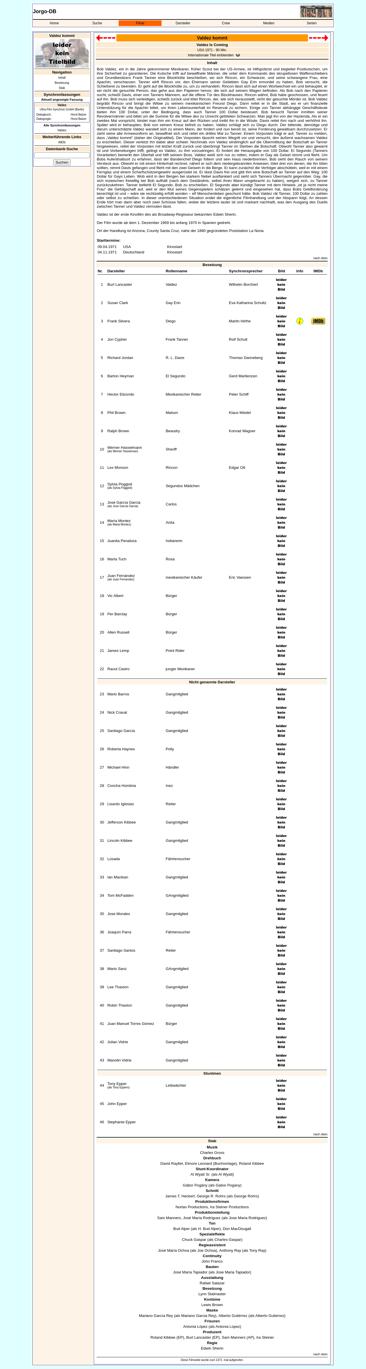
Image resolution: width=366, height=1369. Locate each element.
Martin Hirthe (240, 321)
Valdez (62, 130)
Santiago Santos (121, 950)
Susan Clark (117, 303)
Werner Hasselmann (124, 447)
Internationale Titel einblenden (211, 55)
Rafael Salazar (212, 1283)
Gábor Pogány (195, 1185)
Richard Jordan (120, 358)
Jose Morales (118, 914)
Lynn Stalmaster (212, 1294)
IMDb (61, 142)
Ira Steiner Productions (229, 1207)
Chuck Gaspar (194, 1239)
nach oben (320, 258)
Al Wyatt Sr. (200, 1174)
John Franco (212, 1261)
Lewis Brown (212, 1305)
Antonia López (195, 1326)
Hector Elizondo (120, 394)
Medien (268, 23)
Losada (113, 859)
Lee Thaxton (117, 987)
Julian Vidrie (117, 1042)
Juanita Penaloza (121, 541)
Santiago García (121, 731)
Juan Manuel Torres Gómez (130, 1023)
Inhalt (61, 77)
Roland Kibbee (251, 1163)
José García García (123, 502)
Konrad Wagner (242, 431)
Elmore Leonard (198, 1163)
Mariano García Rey (156, 1316)
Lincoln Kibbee (119, 840)
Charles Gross (212, 1152)
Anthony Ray (230, 1250)
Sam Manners (169, 1218)
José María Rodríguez (201, 1218)
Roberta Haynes (121, 749)
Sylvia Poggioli (119, 484)
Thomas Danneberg (246, 358)
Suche (97, 23)
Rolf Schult (238, 339)
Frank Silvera (118, 321)
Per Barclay (117, 614)
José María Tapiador (190, 1272)
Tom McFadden (120, 895)
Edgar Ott (237, 467)
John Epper (117, 1104)
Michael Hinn (118, 767)
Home (54, 23)
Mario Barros (118, 694)
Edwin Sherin (212, 1348)
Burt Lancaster (119, 284)
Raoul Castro (118, 669)
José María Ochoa (173, 1250)
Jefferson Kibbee (121, 822)
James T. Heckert (180, 1196)
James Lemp (118, 650)
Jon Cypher (117, 339)
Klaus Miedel (240, 412)
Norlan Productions (192, 1207)
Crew (226, 23)
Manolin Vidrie (119, 1060)
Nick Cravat (117, 712)
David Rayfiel (171, 1163)
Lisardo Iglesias (120, 804)
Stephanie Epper (121, 1122)
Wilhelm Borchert (243, 284)
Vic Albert (115, 596)
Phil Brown (116, 412)
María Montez (118, 521)
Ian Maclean (117, 877)
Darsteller (183, 23)
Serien (312, 23)
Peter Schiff (239, 394)
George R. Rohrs (211, 1196)
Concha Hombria (121, 785)
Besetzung (62, 82)
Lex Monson (117, 467)
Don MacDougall (237, 1229)
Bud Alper (181, 1229)
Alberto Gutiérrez (232, 1316)
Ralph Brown (118, 431)
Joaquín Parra (119, 932)
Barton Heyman (120, 376)
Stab (62, 88)
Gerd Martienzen (243, 376)
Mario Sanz (116, 969)
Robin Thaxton (119, 1005)
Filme (140, 23)
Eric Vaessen (240, 577)
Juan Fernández (121, 576)
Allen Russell (118, 632)
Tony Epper (116, 1084)
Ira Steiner (265, 1337)
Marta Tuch (116, 559)
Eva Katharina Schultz (247, 303)
